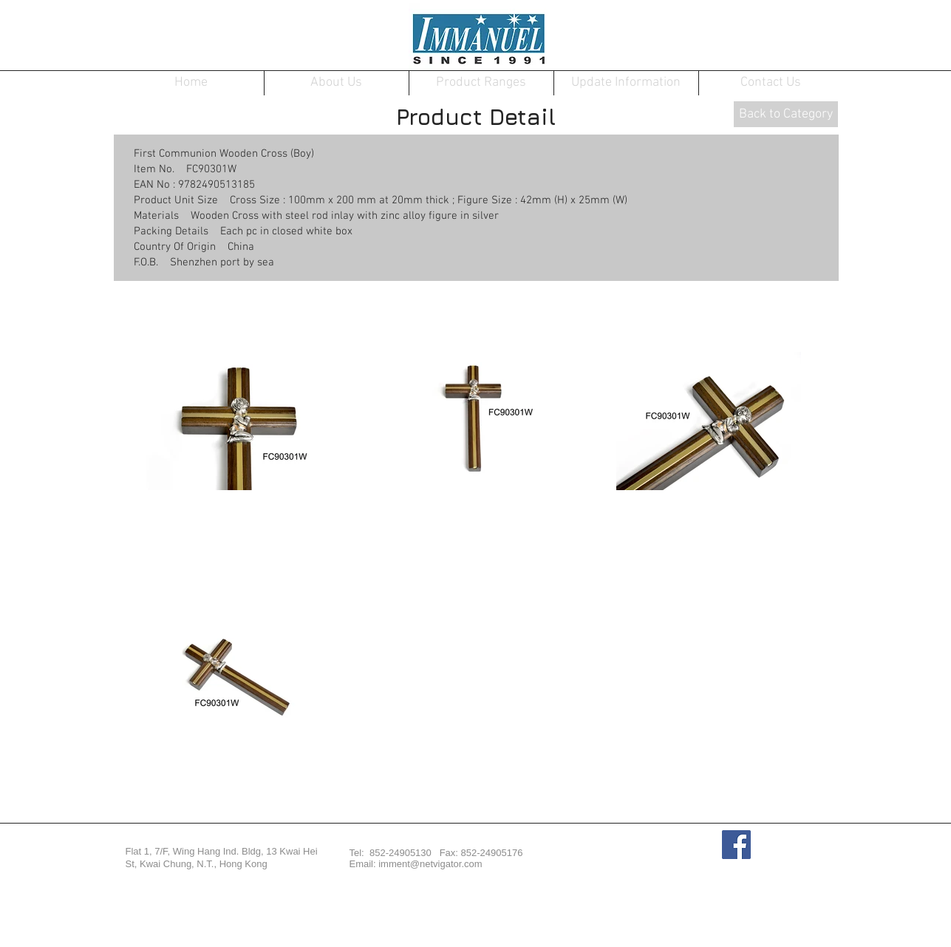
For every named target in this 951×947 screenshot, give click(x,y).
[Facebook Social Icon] (736, 844)
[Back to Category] (786, 114)
